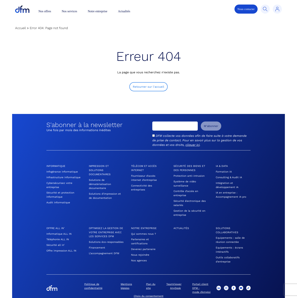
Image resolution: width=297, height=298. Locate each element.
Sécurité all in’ (55, 239)
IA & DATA (222, 165)
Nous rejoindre (140, 249)
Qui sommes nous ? (144, 229)
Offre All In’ (55, 224)
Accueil (20, 28)
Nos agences (139, 254)
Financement (97, 246)
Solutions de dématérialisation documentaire (100, 182)
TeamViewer (173, 277)
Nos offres (44, 11)
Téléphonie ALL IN (57, 234)
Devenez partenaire (143, 243)
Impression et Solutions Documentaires (100, 169)
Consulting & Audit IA (229, 176)
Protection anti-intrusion (190, 174)
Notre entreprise (97, 11)
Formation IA (224, 171)
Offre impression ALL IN (61, 245)
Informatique (56, 165)
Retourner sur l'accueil (148, 86)
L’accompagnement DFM (105, 251)
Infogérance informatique (63, 171)
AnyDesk (175, 281)
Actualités (124, 11)
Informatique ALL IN (59, 229)
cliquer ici (192, 145)
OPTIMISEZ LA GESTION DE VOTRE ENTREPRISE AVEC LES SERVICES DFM (105, 228)
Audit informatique (58, 203)
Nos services (69, 11)
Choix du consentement (148, 288)
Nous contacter (246, 9)
